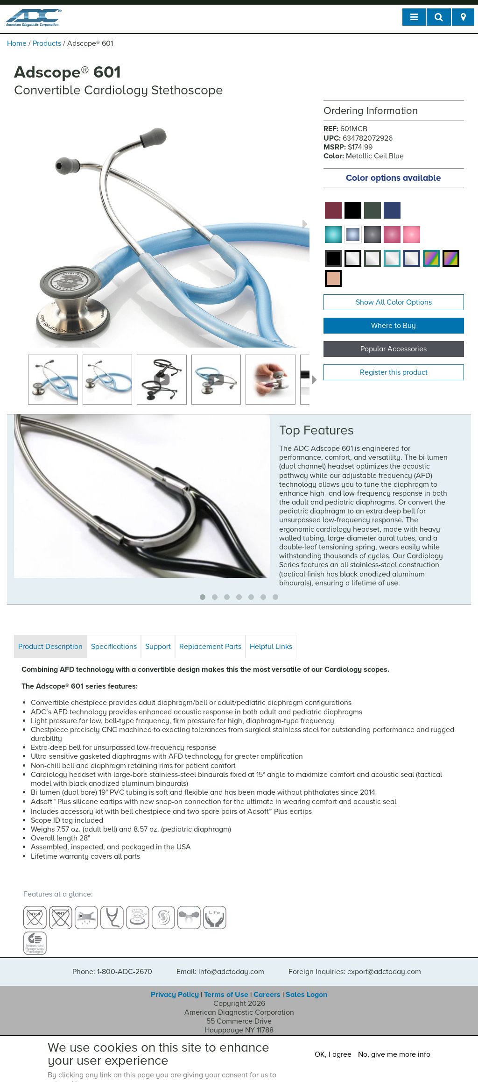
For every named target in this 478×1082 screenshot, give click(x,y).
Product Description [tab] (50, 646)
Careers (267, 986)
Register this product (394, 372)
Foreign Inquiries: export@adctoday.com (354, 963)
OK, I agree (333, 1054)
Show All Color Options (394, 302)
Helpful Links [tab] (271, 646)
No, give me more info (394, 1054)
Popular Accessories (393, 349)
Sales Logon (306, 986)
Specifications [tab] (114, 646)
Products (47, 43)
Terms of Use (226, 986)
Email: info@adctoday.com (220, 963)
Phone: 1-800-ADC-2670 (112, 963)
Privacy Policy (175, 986)
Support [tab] (158, 646)
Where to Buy (393, 325)
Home (17, 43)
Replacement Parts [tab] (210, 646)
